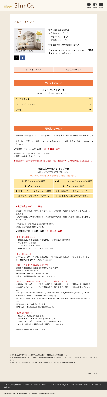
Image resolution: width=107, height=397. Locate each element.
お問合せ (7, 387)
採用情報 (26, 385)
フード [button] (19, 110)
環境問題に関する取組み (92, 385)
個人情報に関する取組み (39, 385)
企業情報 (18, 385)
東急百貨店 (10, 385)
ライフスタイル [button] (22, 99)
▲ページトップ (91, 374)
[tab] (53, 99)
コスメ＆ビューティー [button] (25, 104)
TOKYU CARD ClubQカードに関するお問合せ (66, 385)
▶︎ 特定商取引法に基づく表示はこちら (30, 329)
